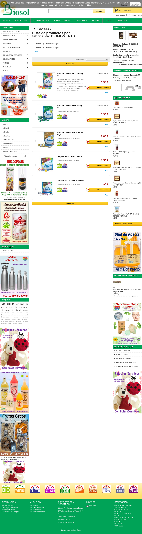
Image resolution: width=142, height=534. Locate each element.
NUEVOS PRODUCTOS (12, 31)
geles (13, 319)
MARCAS (121, 21)
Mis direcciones (35, 510)
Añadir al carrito (98, 87)
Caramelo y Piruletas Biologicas (68, 111)
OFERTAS (7, 67)
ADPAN (6, 128)
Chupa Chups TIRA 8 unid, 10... (71, 156)
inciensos (20, 313)
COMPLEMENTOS (40, 21)
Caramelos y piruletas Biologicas (68, 138)
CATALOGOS (5, 319)
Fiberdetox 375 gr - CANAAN (123, 108)
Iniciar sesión (137, 15)
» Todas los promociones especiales (125, 296)
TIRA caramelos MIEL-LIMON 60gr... (70, 133)
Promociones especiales (126, 276)
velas (9, 323)
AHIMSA (6, 132)
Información (8, 247)
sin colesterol (18, 315)
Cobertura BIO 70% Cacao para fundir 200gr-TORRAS (127, 291)
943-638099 (137, 86)
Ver (106, 93)
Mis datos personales (37, 512)
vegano (25, 310)
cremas (16, 317)
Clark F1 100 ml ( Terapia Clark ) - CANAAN (124, 154)
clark (26, 315)
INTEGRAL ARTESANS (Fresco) (127, 366)
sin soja (18, 310)
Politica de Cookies (8, 510)
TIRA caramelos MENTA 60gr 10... (70, 106)
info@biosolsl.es (68, 522)
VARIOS (108, 21)
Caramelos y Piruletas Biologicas (68, 160)
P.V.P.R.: (100, 73)
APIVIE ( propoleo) (10, 151)
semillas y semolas (15, 321)
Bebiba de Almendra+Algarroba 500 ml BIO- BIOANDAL (126, 56)
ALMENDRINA (8, 140)
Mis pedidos (34, 505)
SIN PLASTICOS (9, 59)
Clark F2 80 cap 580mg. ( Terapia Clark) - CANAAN (127, 138)
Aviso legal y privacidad (10, 507)
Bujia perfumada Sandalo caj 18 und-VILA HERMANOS (126, 123)
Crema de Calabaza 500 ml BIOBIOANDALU (123, 62)
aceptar (135, 4)
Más (36, 52)
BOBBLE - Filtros (122, 354)
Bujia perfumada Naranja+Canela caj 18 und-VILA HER (127, 185)
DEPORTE (80, 21)
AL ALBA (6, 136)
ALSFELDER (8, 144)
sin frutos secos (7, 313)
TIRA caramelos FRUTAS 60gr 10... (70, 74)
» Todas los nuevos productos (130, 65)
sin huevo (23, 307)
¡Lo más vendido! (122, 98)
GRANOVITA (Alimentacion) (126, 362)
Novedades (119, 28)
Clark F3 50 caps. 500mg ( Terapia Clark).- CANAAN (125, 200)
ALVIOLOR (7, 148)
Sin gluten (7, 303)
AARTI (5, 124)
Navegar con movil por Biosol (71, 530)
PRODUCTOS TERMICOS (12, 55)
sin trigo (20, 304)
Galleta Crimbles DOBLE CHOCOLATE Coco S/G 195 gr (125, 51)
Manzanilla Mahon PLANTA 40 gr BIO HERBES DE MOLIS (126, 216)
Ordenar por (79, 59)
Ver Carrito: (125, 10)
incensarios (5, 317)
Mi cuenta (35, 502)
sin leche (13, 307)
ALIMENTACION (20, 21)
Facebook (92, 505)
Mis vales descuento (37, 507)
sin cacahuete (7, 310)
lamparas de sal (6, 315)
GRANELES (7, 71)
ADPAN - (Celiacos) (123, 351)
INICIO (5, 21)
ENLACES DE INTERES (123, 347)
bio (27, 313)
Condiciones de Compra (10, 512)
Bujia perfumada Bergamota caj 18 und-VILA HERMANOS (127, 169)
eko (19, 319)
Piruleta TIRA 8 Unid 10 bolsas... (71, 181)
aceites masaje (17, 323)
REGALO (95, 21)
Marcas (5, 120)
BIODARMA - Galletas (123, 358)
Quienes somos (8, 251)
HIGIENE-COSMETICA (62, 21)
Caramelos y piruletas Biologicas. (68, 184)
